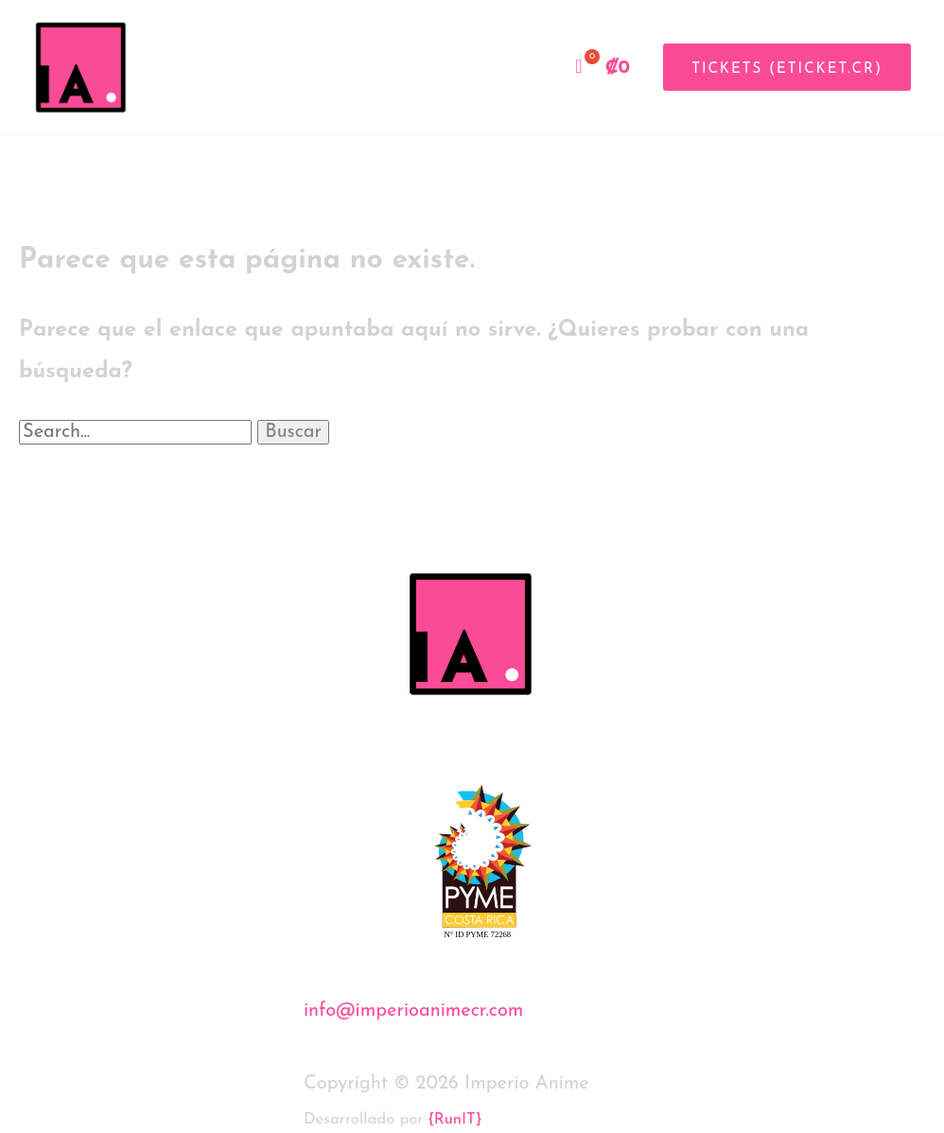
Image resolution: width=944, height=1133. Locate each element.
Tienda (514, 67)
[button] (780, 67)
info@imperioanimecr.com (413, 1011)
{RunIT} (454, 1119)
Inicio (396, 67)
